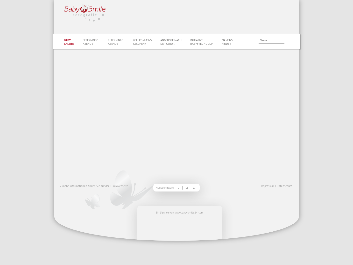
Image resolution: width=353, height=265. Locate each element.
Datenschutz (284, 186)
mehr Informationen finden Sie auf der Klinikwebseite (95, 186)
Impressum (268, 186)
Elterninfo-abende (91, 41)
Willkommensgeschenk (142, 41)
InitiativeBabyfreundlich (201, 41)
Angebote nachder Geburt (171, 41)
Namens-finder (227, 41)
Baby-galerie (69, 41)
